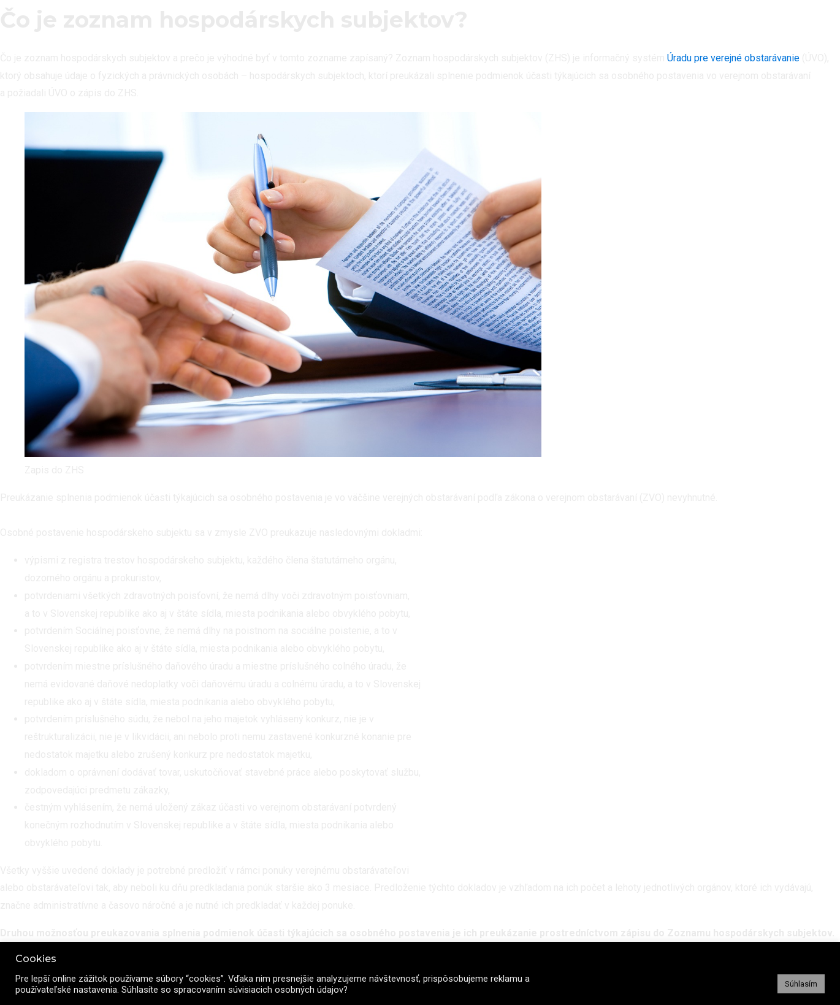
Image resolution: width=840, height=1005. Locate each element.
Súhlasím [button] (801, 983)
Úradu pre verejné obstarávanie (733, 58)
